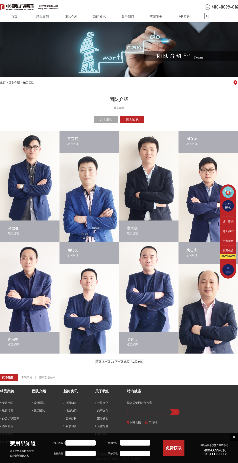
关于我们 (127, 16)
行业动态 (71, 410)
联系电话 (228, 250)
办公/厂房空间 (10, 418)
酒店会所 (7, 426)
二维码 (151, 422)
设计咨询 (228, 221)
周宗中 (13, 339)
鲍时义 (72, 250)
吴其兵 (132, 339)
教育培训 (7, 410)
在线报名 (228, 205)
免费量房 (228, 241)
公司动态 (71, 402)
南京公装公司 (47, 377)
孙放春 (13, 228)
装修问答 (71, 426)
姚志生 (191, 250)
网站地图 (134, 422)
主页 (3, 82)
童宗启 (72, 139)
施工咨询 (228, 231)
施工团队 (28, 82)
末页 (127, 361)
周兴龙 (191, 139)
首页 (14, 16)
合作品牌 (102, 426)
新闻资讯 (99, 16)
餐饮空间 (7, 402)
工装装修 (26, 377)
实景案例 (156, 16)
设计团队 (105, 119)
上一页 (106, 361)
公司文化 (102, 402)
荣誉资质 (102, 418)
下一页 (119, 361)
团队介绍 (71, 16)
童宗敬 (132, 228)
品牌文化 (102, 410)
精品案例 (42, 16)
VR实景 (184, 16)
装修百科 (71, 418)
